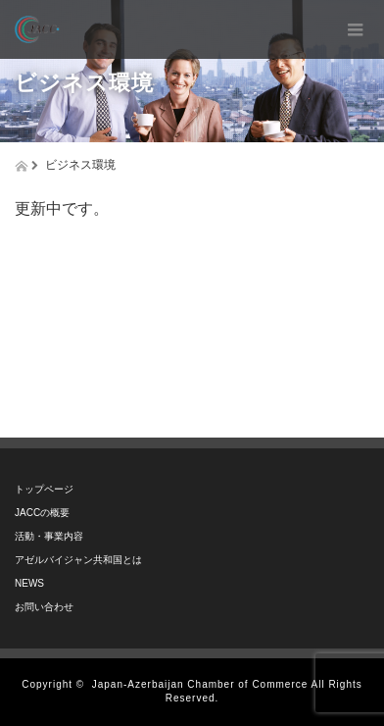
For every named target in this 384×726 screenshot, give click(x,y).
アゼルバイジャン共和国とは (78, 559)
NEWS (29, 583)
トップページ (44, 489)
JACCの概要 (42, 512)
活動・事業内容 (49, 536)
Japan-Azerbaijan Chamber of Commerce (200, 684)
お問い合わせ (44, 606)
